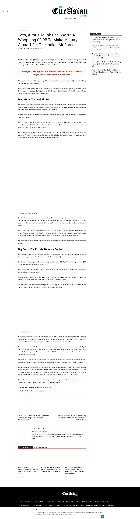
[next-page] (22, 477)
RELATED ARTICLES (25, 447)
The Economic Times (25, 262)
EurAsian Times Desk (26, 48)
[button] (52, 339)
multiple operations (51, 107)
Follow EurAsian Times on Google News (33, 391)
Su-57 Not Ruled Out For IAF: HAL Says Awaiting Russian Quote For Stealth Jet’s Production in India (106, 64)
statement (23, 337)
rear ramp (30, 218)
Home (19, 30)
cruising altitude (40, 122)
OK (102, 516)
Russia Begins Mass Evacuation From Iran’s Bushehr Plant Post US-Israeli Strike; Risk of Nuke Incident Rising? (51, 469)
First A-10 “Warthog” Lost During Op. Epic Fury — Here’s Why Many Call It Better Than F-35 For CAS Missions (106, 72)
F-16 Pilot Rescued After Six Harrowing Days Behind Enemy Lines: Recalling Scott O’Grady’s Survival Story (106, 40)
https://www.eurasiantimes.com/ (40, 431)
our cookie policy (67, 514)
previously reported (46, 380)
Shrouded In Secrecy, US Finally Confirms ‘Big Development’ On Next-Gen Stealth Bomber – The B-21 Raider (71, 418)
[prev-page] (19, 477)
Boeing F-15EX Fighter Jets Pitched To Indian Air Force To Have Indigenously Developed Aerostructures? (33, 418)
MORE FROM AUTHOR (40, 447)
